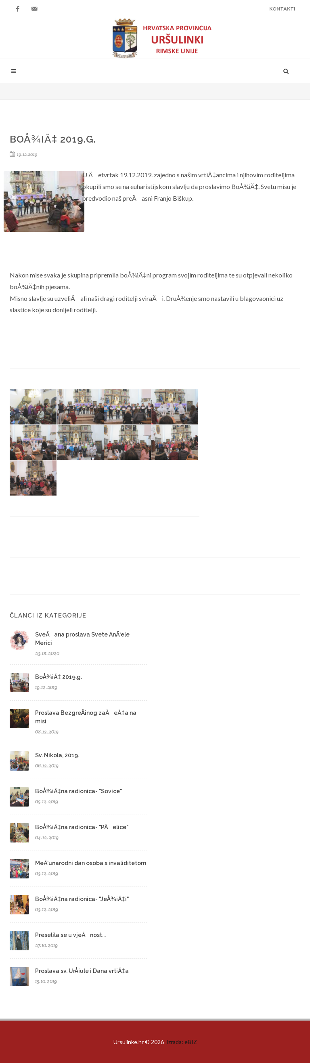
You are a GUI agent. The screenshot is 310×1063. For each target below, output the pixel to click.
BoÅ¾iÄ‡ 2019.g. (58, 677)
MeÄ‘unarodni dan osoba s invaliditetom (90, 863)
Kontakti (282, 9)
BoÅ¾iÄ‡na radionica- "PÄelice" (81, 827)
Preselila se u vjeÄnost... (70, 935)
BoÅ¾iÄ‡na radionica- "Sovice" (78, 791)
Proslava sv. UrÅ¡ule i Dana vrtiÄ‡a (82, 971)
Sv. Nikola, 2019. (57, 755)
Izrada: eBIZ (181, 1041)
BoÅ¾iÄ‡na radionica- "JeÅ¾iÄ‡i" (82, 899)
